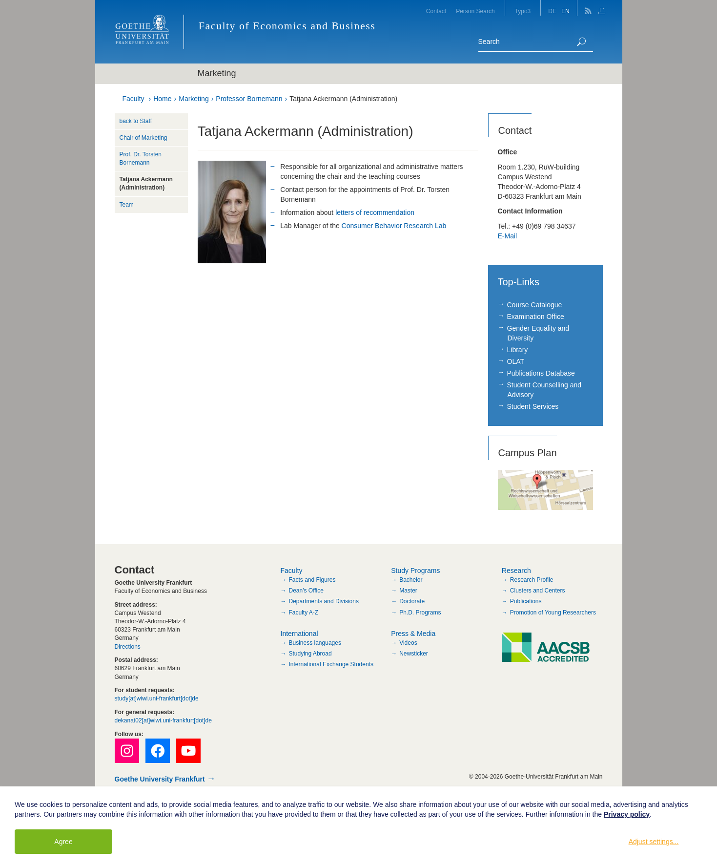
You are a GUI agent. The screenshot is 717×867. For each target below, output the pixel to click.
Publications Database (541, 373)
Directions (128, 646)
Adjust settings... (654, 842)
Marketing (193, 99)
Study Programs (415, 570)
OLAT (516, 361)
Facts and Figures (312, 579)
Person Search (475, 11)
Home (162, 99)
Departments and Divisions (324, 601)
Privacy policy (627, 814)
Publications (526, 601)
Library (517, 350)
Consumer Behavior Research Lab (394, 226)
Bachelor (410, 579)
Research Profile (531, 579)
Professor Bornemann (249, 99)
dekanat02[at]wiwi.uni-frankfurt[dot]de (163, 720)
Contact (436, 11)
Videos (408, 642)
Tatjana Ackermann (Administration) (343, 99)
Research (516, 570)
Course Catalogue (534, 305)
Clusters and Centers (537, 590)
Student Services (533, 406)
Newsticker (413, 653)
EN (565, 11)
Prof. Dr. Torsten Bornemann (141, 158)
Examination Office (535, 316)
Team (127, 204)
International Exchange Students (331, 664)
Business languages (315, 642)
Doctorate (412, 601)
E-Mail (507, 236)
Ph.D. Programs (420, 612)
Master (408, 590)
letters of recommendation (374, 212)
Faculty (133, 99)
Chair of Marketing (143, 137)
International (299, 633)
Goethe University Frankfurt (160, 779)
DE (552, 11)
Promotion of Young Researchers (553, 612)
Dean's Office (306, 590)
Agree (63, 842)
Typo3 (523, 11)
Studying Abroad (310, 653)
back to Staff (136, 121)
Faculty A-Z (304, 612)
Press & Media (413, 633)
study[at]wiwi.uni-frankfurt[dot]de (157, 698)
